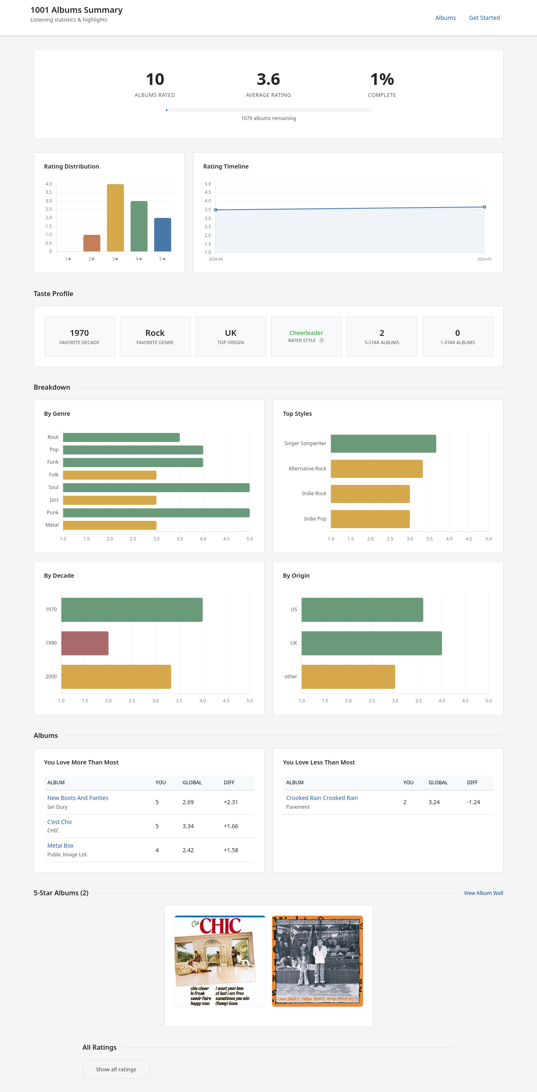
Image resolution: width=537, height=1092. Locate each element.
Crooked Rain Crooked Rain (322, 798)
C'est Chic (60, 822)
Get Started (484, 18)
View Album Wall (483, 893)
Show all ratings (116, 1069)
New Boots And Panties (78, 798)
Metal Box (61, 845)
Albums (445, 18)
